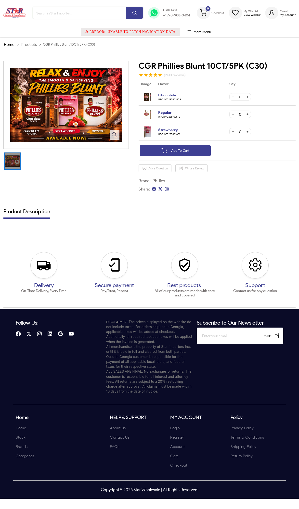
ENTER (123, 286)
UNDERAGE (175, 286)
